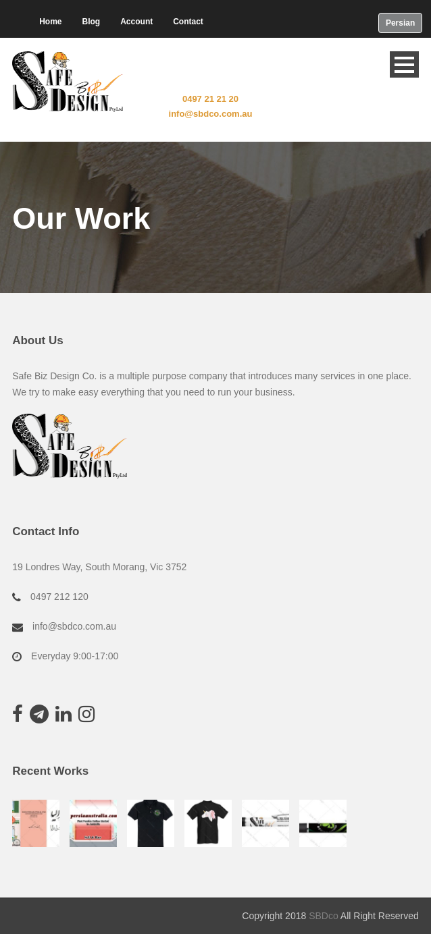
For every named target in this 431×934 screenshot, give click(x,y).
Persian (400, 23)
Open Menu (404, 64)
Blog (91, 21)
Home (50, 21)
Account (136, 21)
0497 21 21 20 (210, 99)
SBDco (323, 915)
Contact (188, 21)
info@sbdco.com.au (211, 114)
